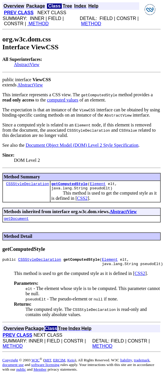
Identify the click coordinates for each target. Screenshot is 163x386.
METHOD (38, 23)
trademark (142, 364)
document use (13, 369)
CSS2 (82, 199)
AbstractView (26, 64)
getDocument (16, 221)
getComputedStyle (69, 184)
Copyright (10, 364)
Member (39, 373)
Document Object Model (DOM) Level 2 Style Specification (82, 145)
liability (126, 364)
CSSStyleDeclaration (27, 184)
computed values (62, 99)
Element (98, 184)
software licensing (45, 369)
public (21, 373)
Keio (71, 364)
